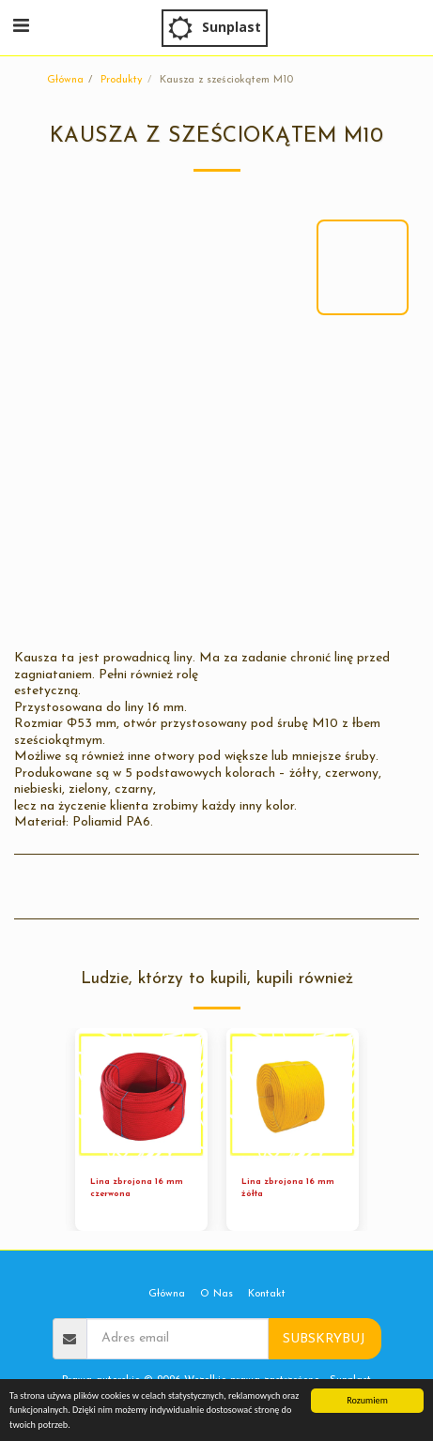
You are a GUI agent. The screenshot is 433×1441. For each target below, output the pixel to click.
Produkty (122, 80)
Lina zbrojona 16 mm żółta (287, 1187)
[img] (141, 1094)
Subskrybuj (324, 1339)
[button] (21, 27)
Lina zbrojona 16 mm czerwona (136, 1187)
